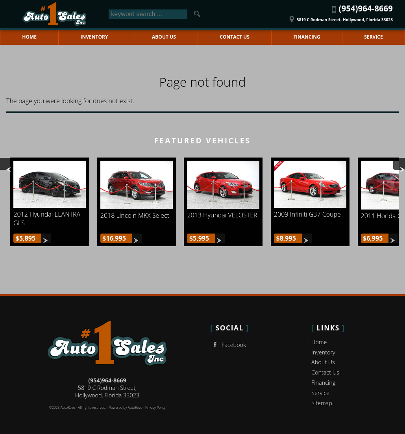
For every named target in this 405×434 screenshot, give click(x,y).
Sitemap (321, 403)
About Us (323, 362)
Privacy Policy (155, 407)
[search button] (197, 14)
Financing (323, 382)
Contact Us (325, 372)
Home (319, 342)
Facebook (228, 345)
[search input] (148, 14)
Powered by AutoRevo (125, 407)
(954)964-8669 (107, 380)
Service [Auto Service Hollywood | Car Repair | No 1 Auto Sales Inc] (373, 36)
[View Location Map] (340, 16)
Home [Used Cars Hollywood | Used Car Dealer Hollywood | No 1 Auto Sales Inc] (29, 36)
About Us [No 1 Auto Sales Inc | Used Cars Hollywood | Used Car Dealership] (164, 36)
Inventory (323, 352)
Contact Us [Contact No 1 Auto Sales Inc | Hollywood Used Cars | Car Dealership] (235, 36)
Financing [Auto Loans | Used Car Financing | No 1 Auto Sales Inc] (306, 36)
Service (320, 393)
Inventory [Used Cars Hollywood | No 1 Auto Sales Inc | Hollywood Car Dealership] (94, 36)
